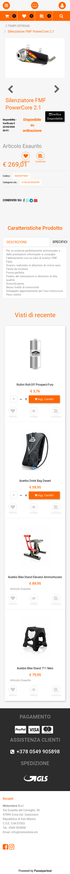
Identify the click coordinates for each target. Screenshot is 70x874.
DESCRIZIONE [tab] (17, 242)
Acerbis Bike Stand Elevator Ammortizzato (35, 577)
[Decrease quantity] (20, 399)
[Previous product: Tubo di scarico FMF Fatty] (10, 89)
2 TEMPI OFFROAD (17, 26)
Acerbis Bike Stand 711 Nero (35, 668)
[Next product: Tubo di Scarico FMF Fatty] (56, 89)
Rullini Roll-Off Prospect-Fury (35, 384)
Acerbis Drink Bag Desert (35, 481)
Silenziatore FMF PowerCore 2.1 (31, 31)
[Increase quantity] (26, 399)
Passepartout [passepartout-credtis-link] (43, 871)
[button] (35, 58)
